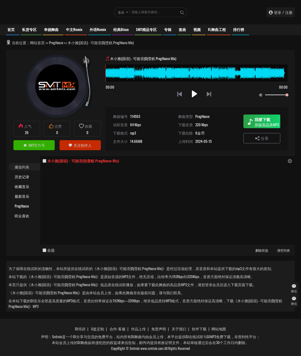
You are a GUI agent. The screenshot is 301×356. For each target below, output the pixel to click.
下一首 (209, 93)
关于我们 (179, 328)
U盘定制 (97, 328)
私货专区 (29, 29)
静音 (262, 95)
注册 (288, 12)
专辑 (167, 29)
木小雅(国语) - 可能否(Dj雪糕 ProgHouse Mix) (83, 160)
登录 (277, 12)
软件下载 (199, 328)
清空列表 (283, 250)
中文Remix (74, 29)
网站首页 (37, 42)
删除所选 (261, 250)
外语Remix (98, 29)
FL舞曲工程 (217, 29)
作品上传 (138, 328)
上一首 (179, 93)
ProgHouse (56, 42)
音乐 (121, 12)
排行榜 (238, 29)
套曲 (182, 29)
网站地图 (218, 328)
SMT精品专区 (146, 29)
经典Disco (121, 29)
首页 (11, 29)
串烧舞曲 (51, 29)
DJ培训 (80, 328)
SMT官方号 (34, 145)
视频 (197, 29)
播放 (194, 93)
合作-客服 (117, 328)
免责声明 (158, 328)
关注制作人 (80, 145)
